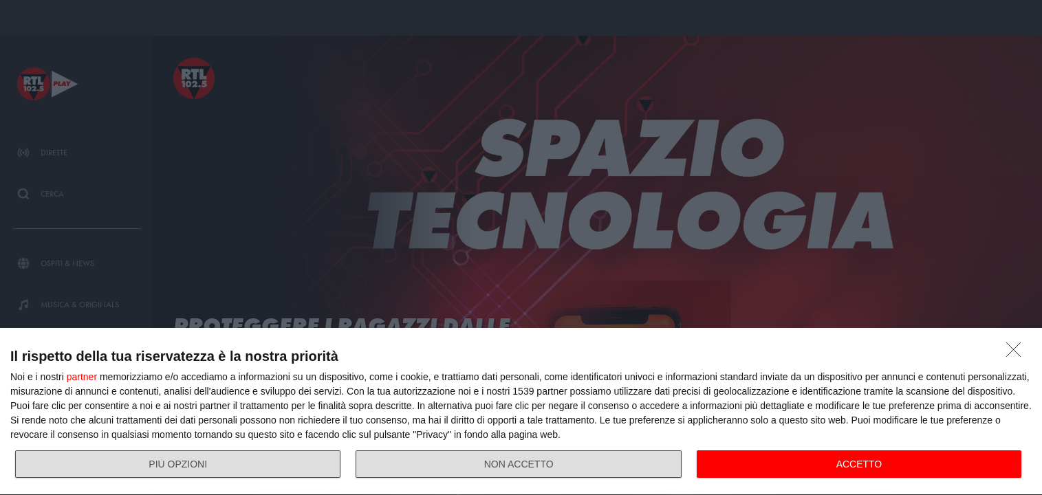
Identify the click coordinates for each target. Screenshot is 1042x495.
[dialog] (521, 412)
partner (82, 377)
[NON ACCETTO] (1017, 353)
